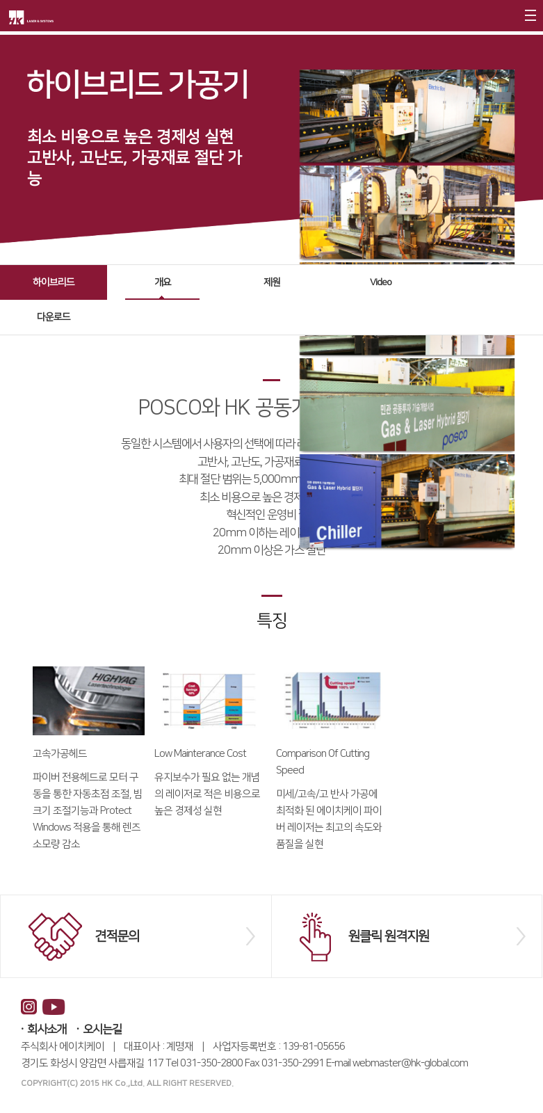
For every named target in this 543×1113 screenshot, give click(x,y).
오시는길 (102, 1029)
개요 (162, 282)
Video (380, 282)
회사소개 (46, 1029)
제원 (272, 282)
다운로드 (53, 317)
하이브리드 (53, 282)
